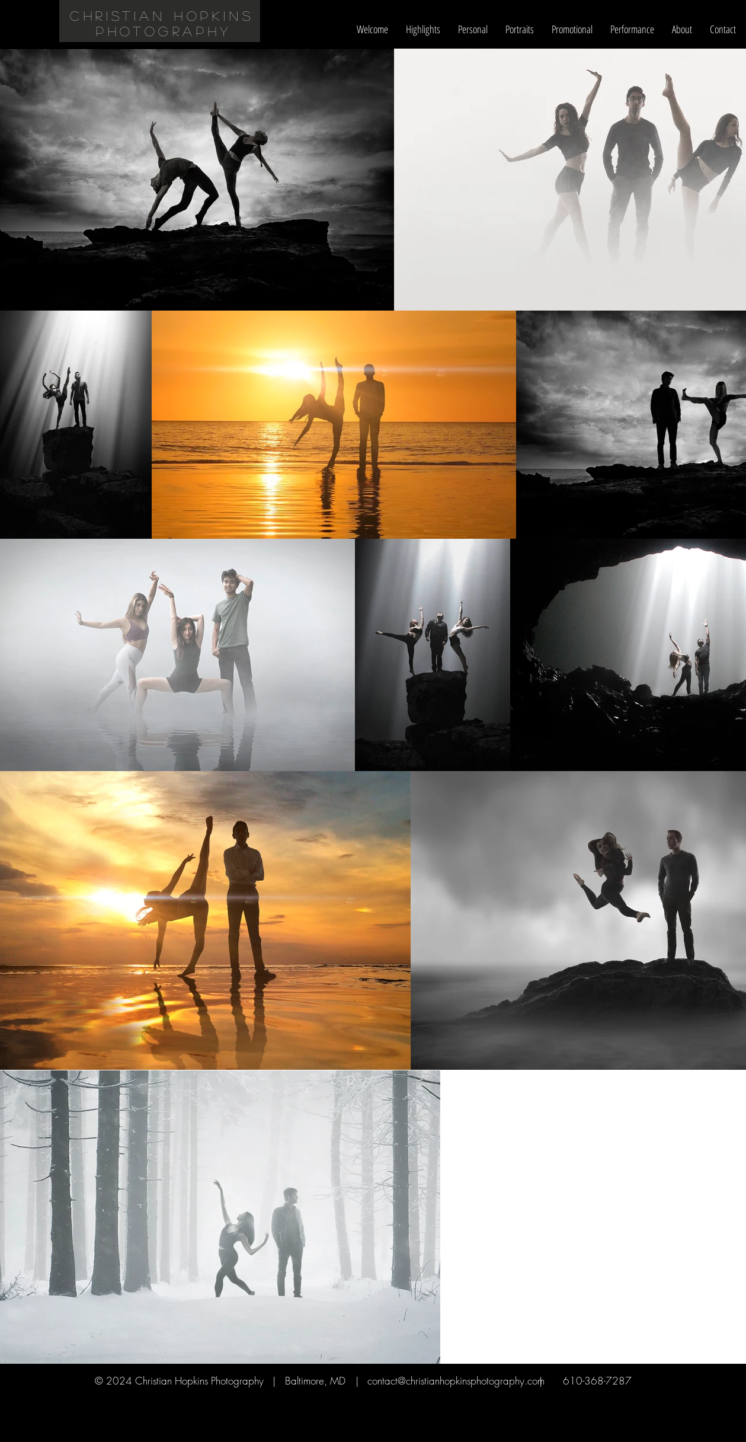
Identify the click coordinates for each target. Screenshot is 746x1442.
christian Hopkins (162, 15)
